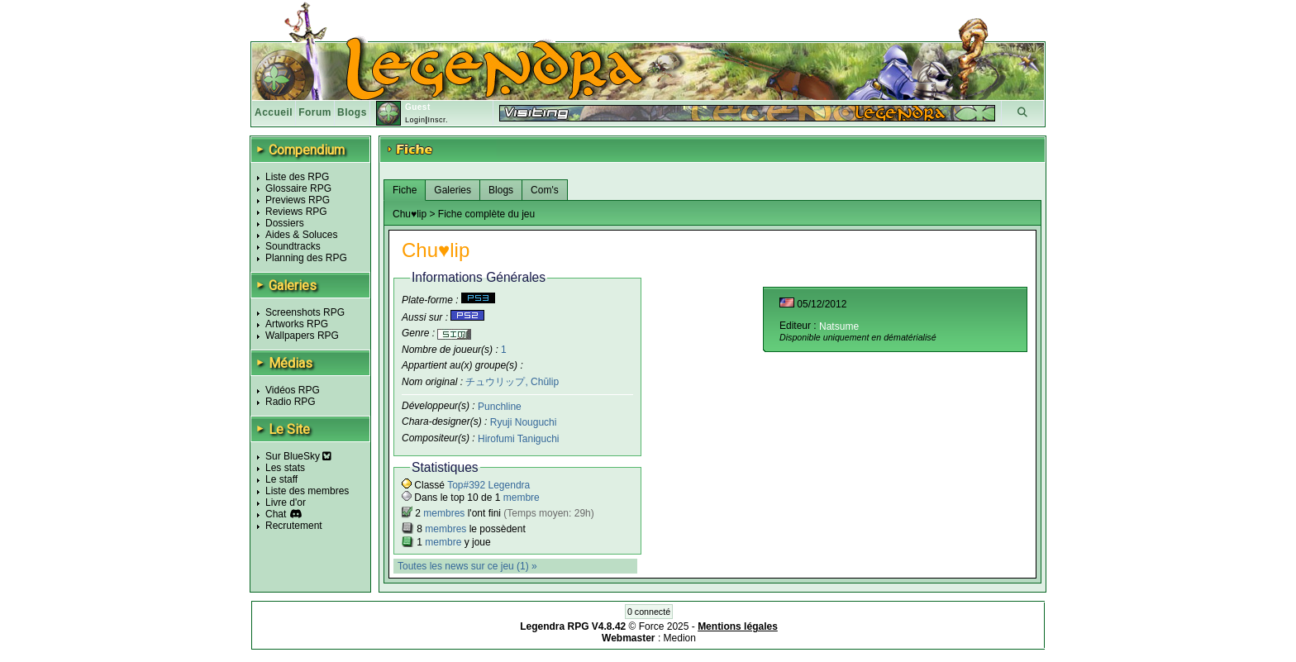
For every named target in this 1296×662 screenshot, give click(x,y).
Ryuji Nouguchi (523, 422)
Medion (680, 638)
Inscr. (437, 120)
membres (444, 513)
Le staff (281, 479)
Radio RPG (290, 401)
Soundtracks (293, 246)
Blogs (352, 112)
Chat (275, 514)
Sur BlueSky (298, 456)
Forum (314, 112)
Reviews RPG (296, 211)
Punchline (500, 406)
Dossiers (284, 223)
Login (415, 120)
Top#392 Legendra (488, 485)
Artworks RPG (296, 324)
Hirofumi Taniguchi (519, 439)
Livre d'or (285, 502)
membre (521, 497)
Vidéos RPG (292, 390)
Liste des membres (307, 491)
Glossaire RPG (298, 188)
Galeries (452, 190)
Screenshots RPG (305, 312)
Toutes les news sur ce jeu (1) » (467, 566)
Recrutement (293, 525)
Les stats (285, 468)
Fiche (405, 190)
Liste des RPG (297, 177)
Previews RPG (297, 200)
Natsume (839, 326)
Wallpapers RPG (302, 335)
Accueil (274, 112)
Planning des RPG (306, 258)
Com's (545, 190)
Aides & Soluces (301, 235)
